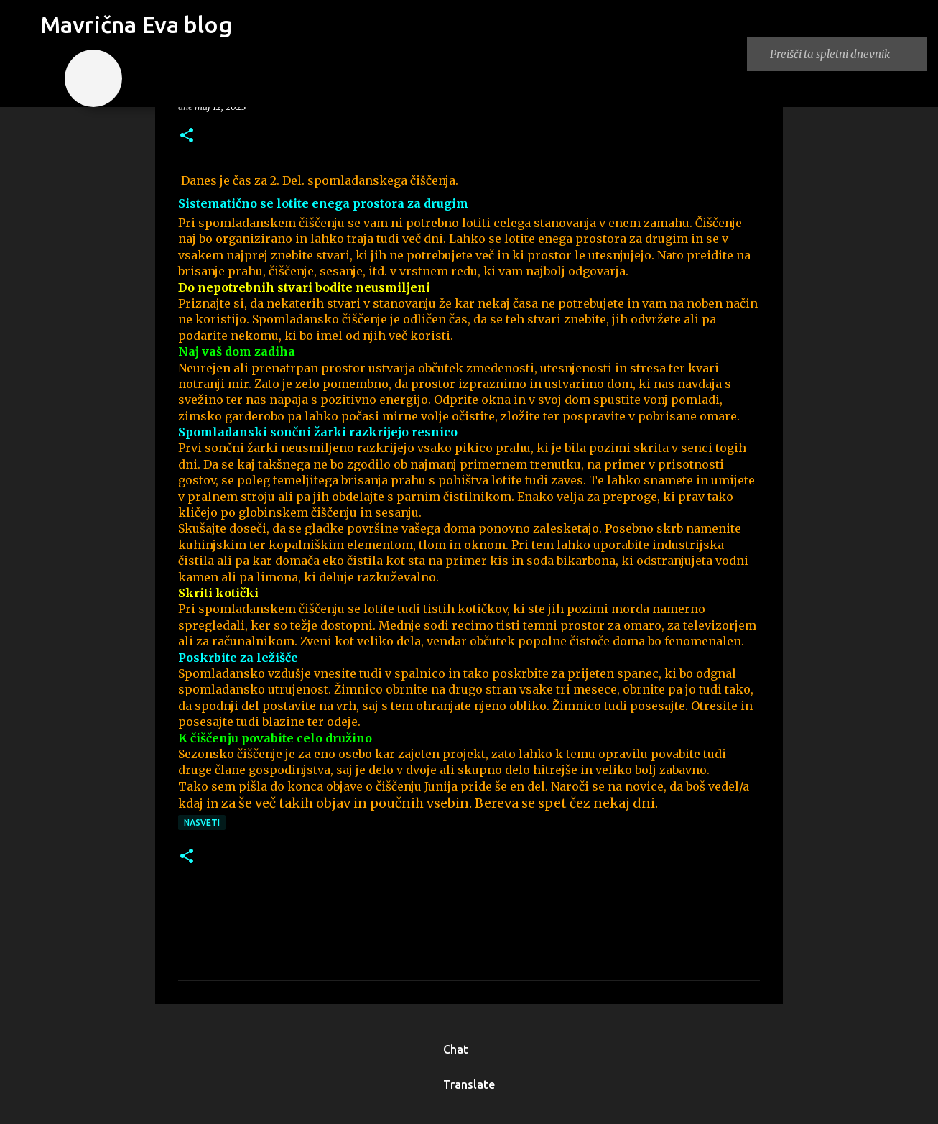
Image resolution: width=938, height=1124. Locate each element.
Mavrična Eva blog (136, 24)
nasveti (202, 822)
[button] (186, 136)
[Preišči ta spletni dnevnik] (845, 54)
